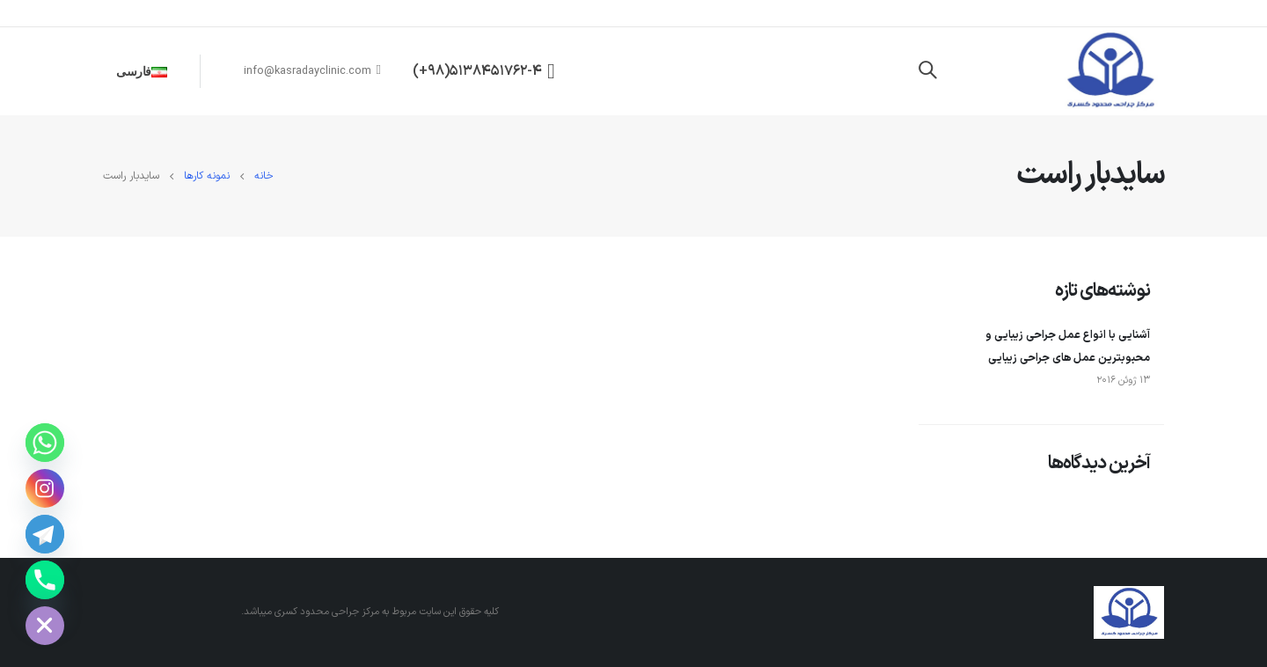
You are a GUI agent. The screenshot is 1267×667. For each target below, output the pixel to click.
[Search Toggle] (927, 71)
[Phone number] (45, 580)
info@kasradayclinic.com (313, 70)
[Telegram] (45, 534)
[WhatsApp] (45, 442)
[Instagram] (45, 488)
